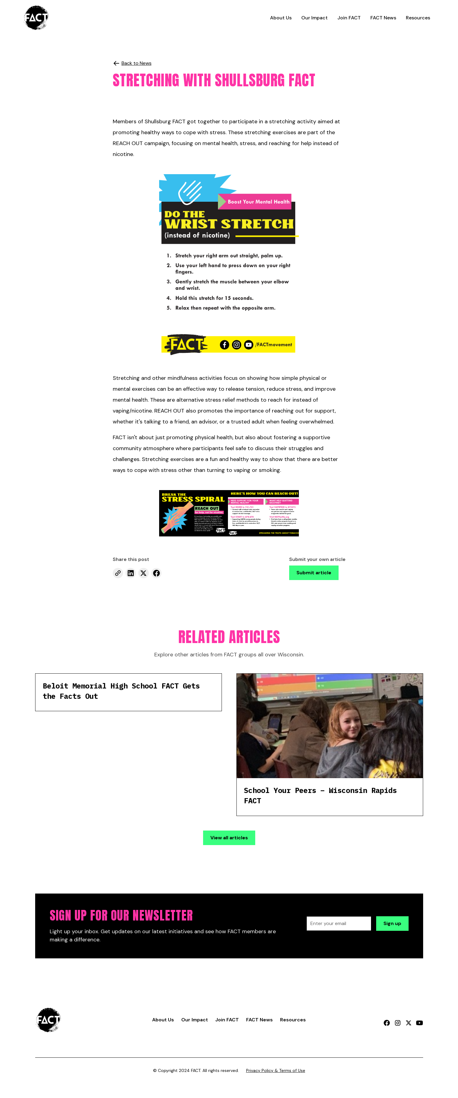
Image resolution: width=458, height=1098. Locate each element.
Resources (418, 18)
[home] (36, 18)
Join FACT (349, 18)
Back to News (137, 63)
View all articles (229, 837)
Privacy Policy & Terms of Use (275, 1070)
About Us (281, 18)
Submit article (313, 572)
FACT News (383, 18)
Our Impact (314, 18)
